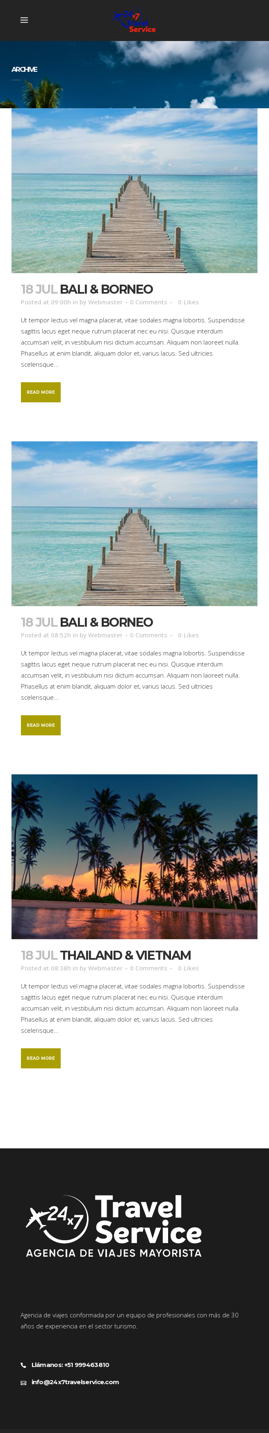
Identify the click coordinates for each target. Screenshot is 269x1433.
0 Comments (148, 302)
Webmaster (105, 302)
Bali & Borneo (106, 289)
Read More (41, 392)
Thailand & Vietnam (125, 955)
